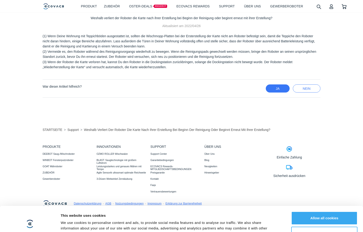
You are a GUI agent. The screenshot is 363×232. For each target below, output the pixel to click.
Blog (206, 160)
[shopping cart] (344, 6)
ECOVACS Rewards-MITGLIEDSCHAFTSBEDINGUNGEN (170, 167)
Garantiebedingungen (162, 160)
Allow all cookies (324, 194)
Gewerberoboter (51, 178)
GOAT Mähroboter (52, 166)
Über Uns (209, 153)
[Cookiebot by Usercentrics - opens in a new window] (30, 223)
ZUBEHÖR (48, 172)
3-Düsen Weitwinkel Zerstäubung (114, 178)
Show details (71, 223)
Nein (306, 88)
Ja (277, 88)
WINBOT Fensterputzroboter (58, 160)
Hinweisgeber (211, 172)
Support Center (158, 153)
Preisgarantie (157, 172)
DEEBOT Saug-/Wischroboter (59, 153)
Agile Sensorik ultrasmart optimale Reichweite (121, 172)
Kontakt (154, 178)
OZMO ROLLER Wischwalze (112, 153)
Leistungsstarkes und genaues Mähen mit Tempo (119, 167)
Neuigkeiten (210, 166)
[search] (318, 6)
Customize (324, 209)
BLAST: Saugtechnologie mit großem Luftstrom (116, 161)
